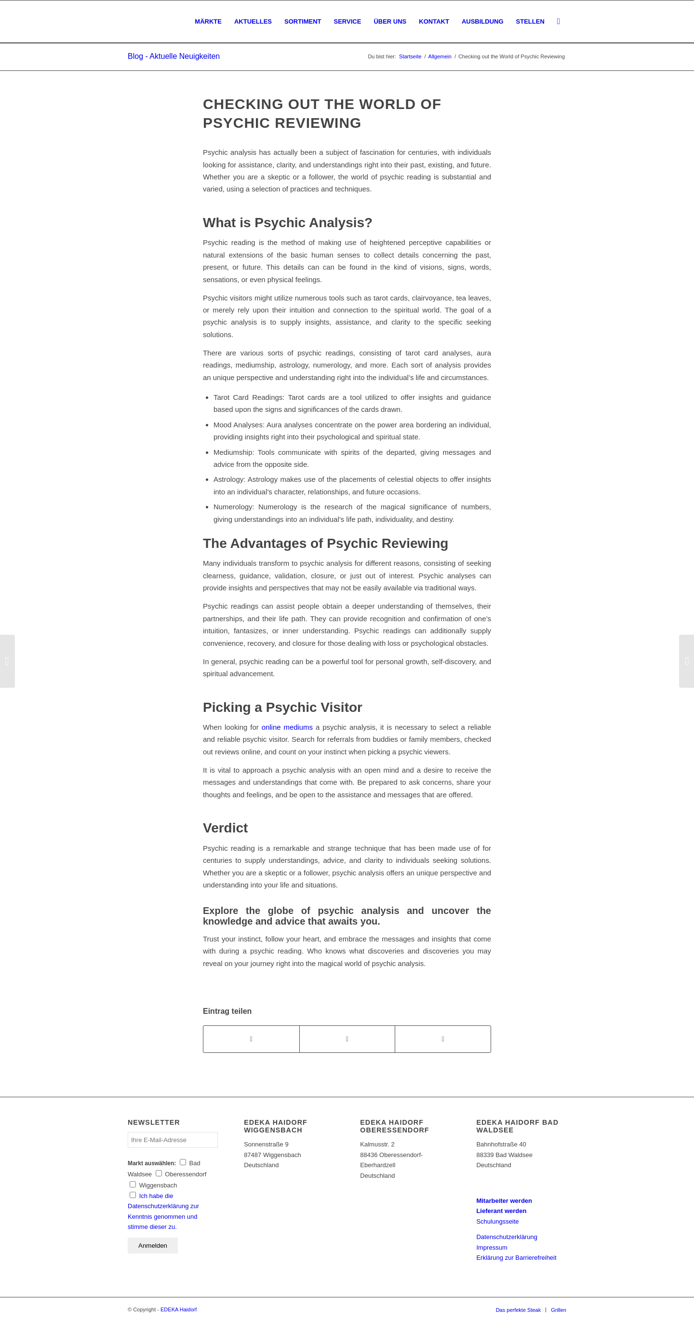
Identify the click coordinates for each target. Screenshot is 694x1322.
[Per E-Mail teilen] (443, 1039)
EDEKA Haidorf (178, 1309)
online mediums (287, 727)
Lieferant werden (501, 1210)
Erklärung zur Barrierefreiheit (516, 1257)
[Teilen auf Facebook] (251, 1039)
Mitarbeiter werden (504, 1200)
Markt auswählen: (152, 1163)
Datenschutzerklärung (506, 1236)
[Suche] (558, 21)
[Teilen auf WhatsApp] (347, 1039)
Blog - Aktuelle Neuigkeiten (174, 56)
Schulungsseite (497, 1221)
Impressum (491, 1247)
